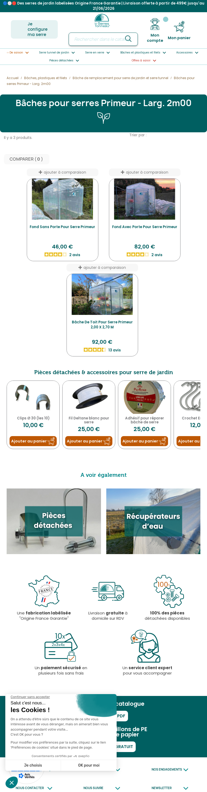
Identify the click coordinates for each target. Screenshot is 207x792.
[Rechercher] (103, 39)
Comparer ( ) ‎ (27, 159)
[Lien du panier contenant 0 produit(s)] (179, 30)
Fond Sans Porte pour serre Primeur (62, 227)
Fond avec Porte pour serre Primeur (144, 227)
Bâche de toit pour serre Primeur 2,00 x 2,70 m (102, 325)
